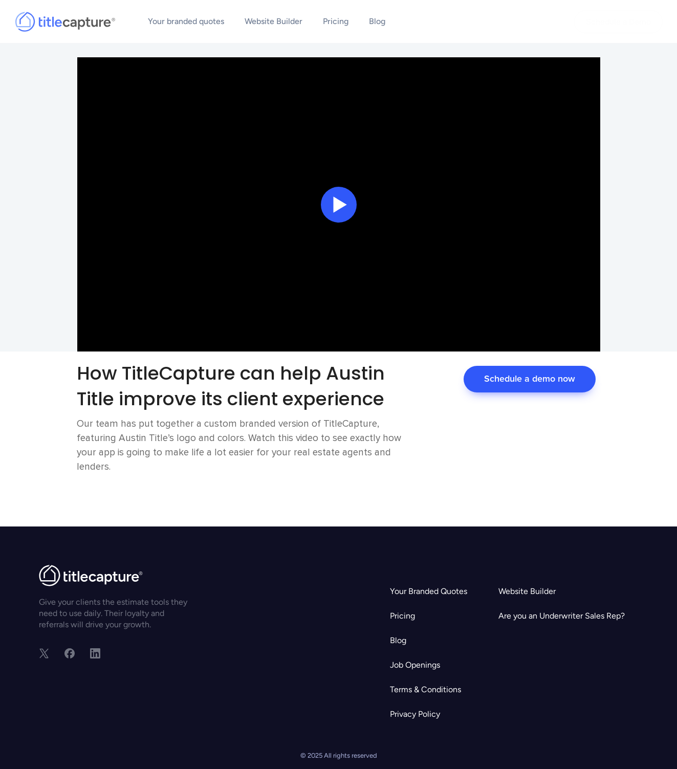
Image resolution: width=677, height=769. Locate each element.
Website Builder (273, 21)
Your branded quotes (186, 21)
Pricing (335, 21)
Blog (377, 21)
